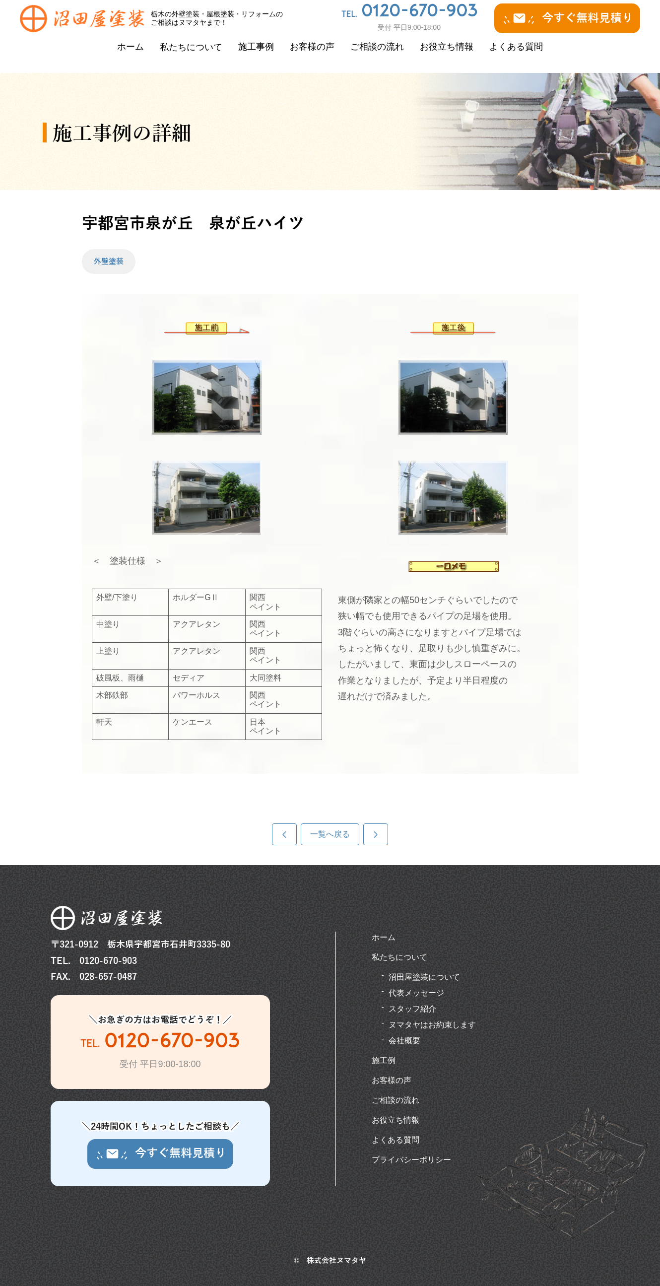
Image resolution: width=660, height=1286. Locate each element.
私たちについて (191, 47)
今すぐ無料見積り (567, 18)
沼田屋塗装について (424, 977)
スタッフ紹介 (412, 1009)
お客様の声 (312, 47)
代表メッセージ (416, 993)
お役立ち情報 (446, 47)
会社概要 (404, 1040)
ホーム (130, 47)
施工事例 (256, 47)
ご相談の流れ (377, 47)
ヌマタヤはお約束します (432, 1024)
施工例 (384, 1060)
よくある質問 (516, 47)
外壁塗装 (109, 262)
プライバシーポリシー (411, 1159)
